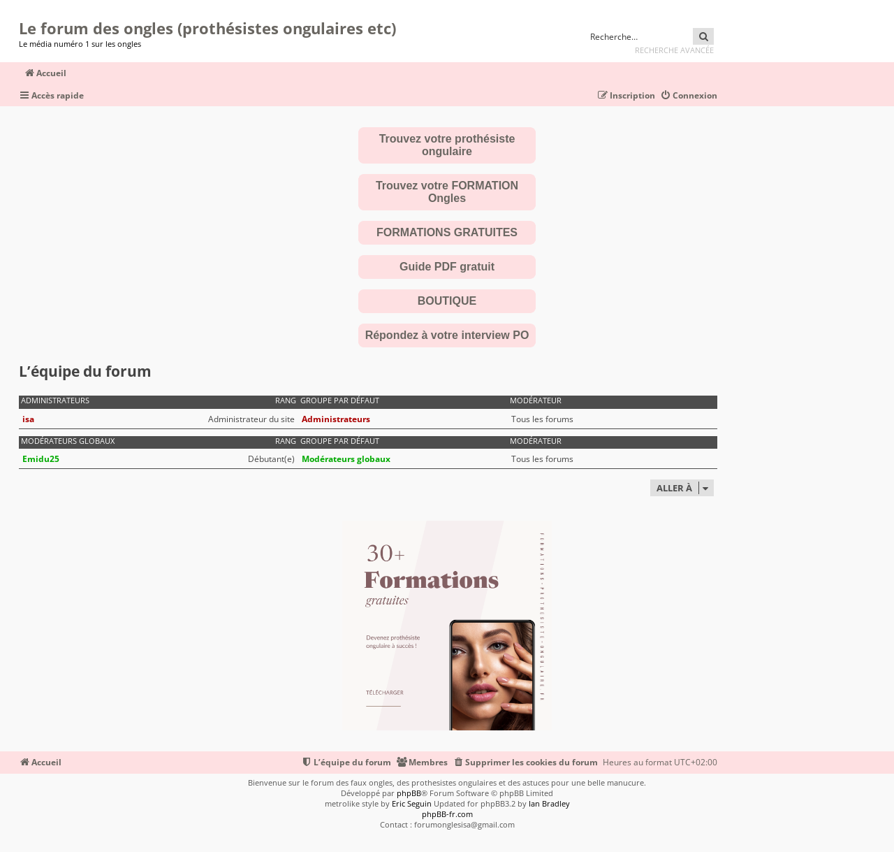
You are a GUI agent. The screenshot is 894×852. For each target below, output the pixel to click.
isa (28, 419)
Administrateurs (55, 400)
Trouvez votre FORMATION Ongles (447, 192)
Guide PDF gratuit (447, 267)
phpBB (409, 793)
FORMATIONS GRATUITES (447, 232)
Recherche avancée (674, 50)
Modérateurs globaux (68, 441)
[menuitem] (688, 96)
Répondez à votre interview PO (447, 335)
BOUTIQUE (447, 301)
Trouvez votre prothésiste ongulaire (447, 145)
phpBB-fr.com (447, 814)
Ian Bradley (549, 803)
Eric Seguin (412, 803)
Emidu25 (40, 459)
